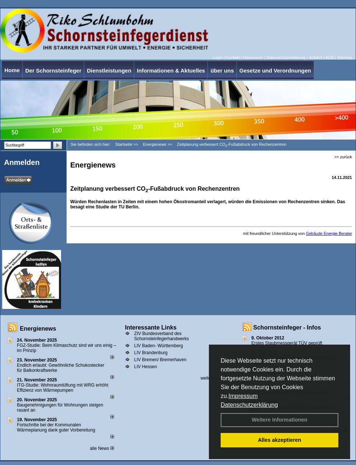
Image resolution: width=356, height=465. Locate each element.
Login (217, 57)
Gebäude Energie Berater (329, 233)
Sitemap (344, 57)
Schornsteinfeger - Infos (287, 327)
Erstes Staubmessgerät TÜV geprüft (287, 343)
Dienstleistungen (109, 70)
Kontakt (232, 57)
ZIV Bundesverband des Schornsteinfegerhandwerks (161, 336)
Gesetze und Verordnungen (275, 70)
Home (12, 70)
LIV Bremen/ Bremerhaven (160, 359)
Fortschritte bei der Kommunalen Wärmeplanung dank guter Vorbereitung (56, 427)
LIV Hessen (145, 366)
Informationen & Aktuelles (171, 70)
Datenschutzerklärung (249, 405)
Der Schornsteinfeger (53, 70)
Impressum (242, 396)
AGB (329, 57)
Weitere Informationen (279, 420)
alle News (102, 448)
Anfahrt (315, 57)
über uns (222, 70)
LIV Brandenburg (151, 352)
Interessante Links (151, 327)
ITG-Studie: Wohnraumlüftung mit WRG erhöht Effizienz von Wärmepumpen (62, 388)
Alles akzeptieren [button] (279, 440)
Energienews (38, 328)
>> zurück (343, 157)
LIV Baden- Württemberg (158, 345)
